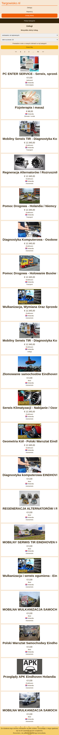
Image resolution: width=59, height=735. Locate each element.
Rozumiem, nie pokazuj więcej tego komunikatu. (29, 733)
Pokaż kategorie (29, 21)
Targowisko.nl (11, 3)
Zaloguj (29, 7)
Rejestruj (29, 11)
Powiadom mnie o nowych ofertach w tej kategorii (29, 43)
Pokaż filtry (29, 47)
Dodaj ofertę (29, 15)
